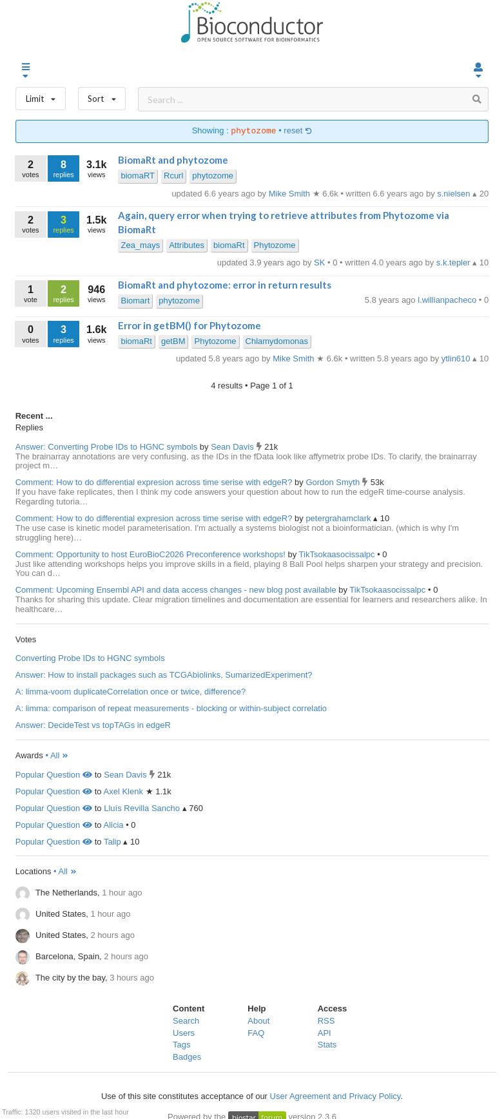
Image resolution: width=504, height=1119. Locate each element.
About (258, 1021)
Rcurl (173, 175)
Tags (181, 1044)
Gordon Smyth (333, 482)
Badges (187, 1057)
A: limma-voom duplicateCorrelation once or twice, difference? (130, 691)
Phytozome (275, 245)
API (324, 1033)
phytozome (212, 175)
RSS (326, 1021)
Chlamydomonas (277, 341)
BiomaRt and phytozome (173, 160)
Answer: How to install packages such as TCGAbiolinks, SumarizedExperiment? (164, 675)
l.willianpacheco (448, 300)
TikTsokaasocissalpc (338, 554)
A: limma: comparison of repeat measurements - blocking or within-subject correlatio (171, 708)
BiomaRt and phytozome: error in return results (224, 285)
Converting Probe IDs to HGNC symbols (90, 658)
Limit (40, 96)
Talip (112, 841)
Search (186, 1021)
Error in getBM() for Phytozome (189, 325)
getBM (173, 341)
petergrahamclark (339, 518)
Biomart (135, 300)
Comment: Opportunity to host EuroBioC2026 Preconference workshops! (150, 554)
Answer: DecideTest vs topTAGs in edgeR (93, 725)
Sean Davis (233, 447)
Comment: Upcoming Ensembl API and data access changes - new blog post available (175, 590)
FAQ (255, 1033)
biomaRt (228, 245)
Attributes (186, 245)
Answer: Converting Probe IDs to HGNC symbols (106, 447)
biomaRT (138, 175)
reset (298, 131)
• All (57, 755)
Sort (102, 96)
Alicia (114, 825)
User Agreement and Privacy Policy (335, 1096)
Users (184, 1033)
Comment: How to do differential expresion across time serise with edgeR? (154, 482)
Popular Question (53, 774)
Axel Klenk (123, 791)
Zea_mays (140, 245)
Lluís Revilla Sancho (142, 808)
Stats (327, 1044)
